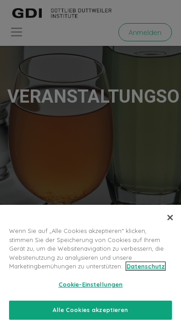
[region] (90, 266)
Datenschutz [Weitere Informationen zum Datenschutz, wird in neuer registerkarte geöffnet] (146, 266)
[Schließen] (170, 218)
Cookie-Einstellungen (91, 284)
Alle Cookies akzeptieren (90, 309)
